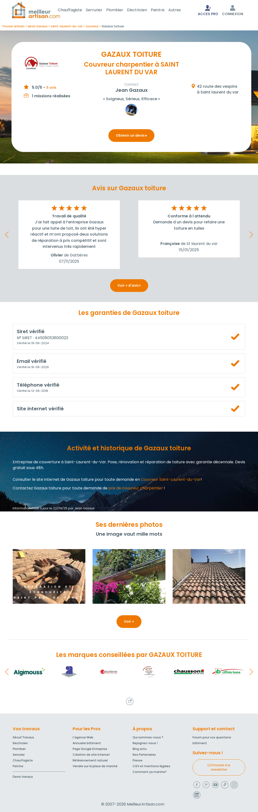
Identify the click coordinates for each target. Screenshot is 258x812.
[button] (6, 235)
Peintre (163, 10)
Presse (137, 760)
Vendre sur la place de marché (95, 766)
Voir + (129, 622)
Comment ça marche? (150, 772)
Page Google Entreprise (90, 749)
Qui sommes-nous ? (148, 737)
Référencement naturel (90, 760)
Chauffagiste (76, 10)
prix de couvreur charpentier (135, 489)
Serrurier (100, 10)
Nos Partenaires (144, 755)
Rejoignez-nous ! (145, 743)
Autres (180, 10)
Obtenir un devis (131, 136)
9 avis (51, 88)
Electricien (143, 10)
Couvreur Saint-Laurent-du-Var (171, 480)
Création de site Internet (91, 755)
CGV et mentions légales (151, 766)
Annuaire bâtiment (87, 743)
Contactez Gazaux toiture (37, 489)
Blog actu (140, 749)
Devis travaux (23, 777)
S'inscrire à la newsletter (219, 767)
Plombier (120, 10)
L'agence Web (83, 737)
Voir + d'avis (129, 286)
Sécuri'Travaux (23, 737)
